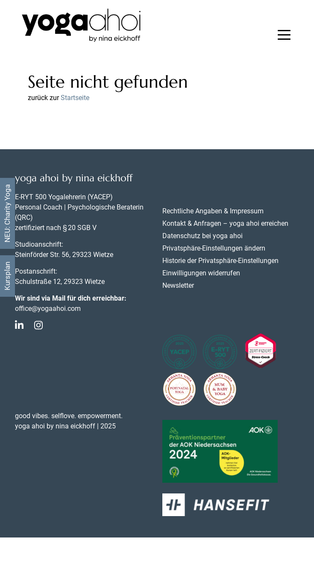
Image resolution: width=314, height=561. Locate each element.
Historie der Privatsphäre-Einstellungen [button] (220, 261)
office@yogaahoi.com (48, 308)
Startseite (75, 98)
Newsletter (178, 285)
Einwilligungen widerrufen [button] (201, 273)
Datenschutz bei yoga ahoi (202, 236)
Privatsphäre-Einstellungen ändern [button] (213, 248)
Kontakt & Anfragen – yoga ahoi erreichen (225, 223)
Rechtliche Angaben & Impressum (213, 211)
